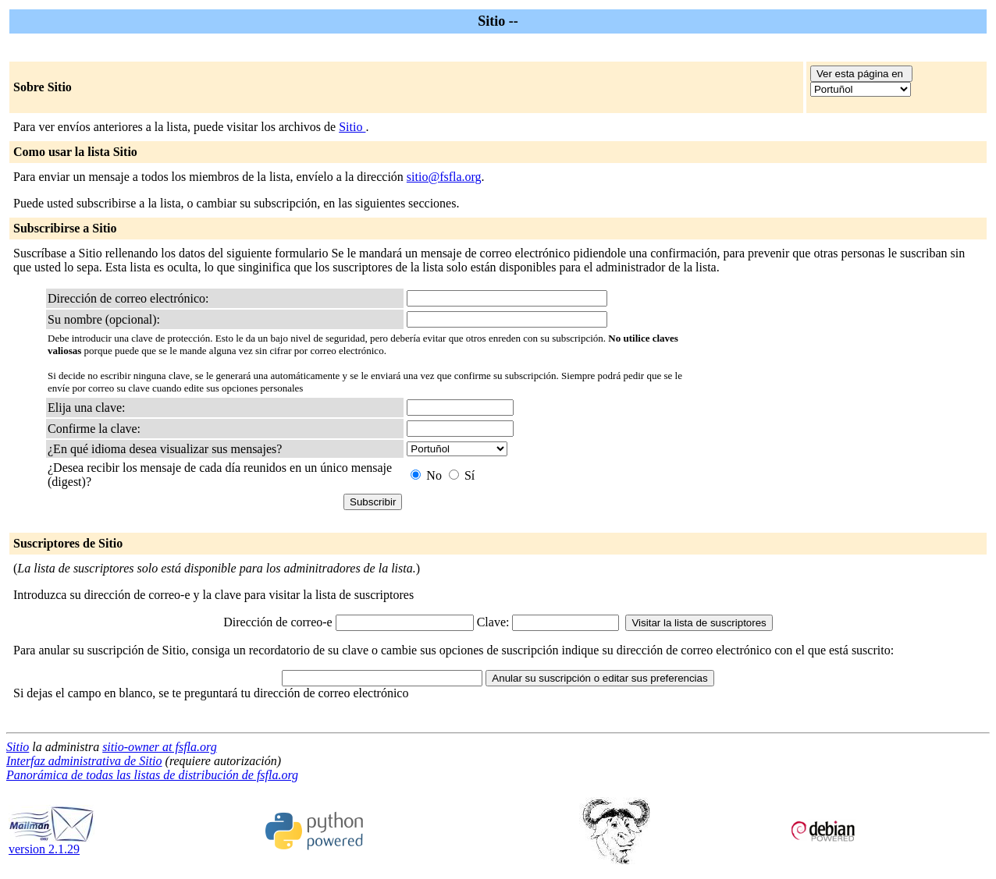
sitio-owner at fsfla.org (159, 746)
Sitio (352, 126)
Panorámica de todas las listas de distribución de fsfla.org (152, 775)
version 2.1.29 (51, 843)
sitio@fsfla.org (444, 176)
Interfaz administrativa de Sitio (84, 760)
